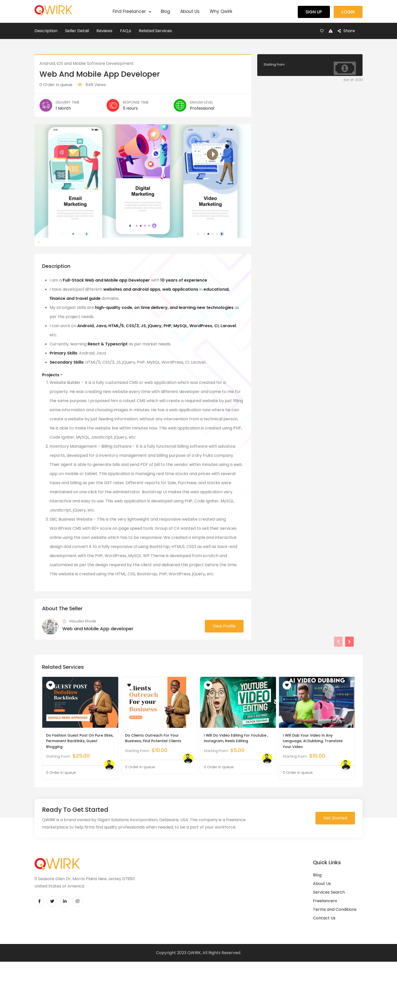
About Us (190, 11)
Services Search (329, 916)
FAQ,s (125, 31)
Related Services (155, 31)
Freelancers (325, 925)
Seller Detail (77, 31)
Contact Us (324, 942)
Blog (165, 11)
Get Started (335, 842)
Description (45, 31)
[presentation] (338, 666)
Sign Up (314, 12)
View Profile (224, 650)
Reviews (104, 31)
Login (348, 12)
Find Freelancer (132, 11)
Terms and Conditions (334, 934)
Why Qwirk (221, 11)
